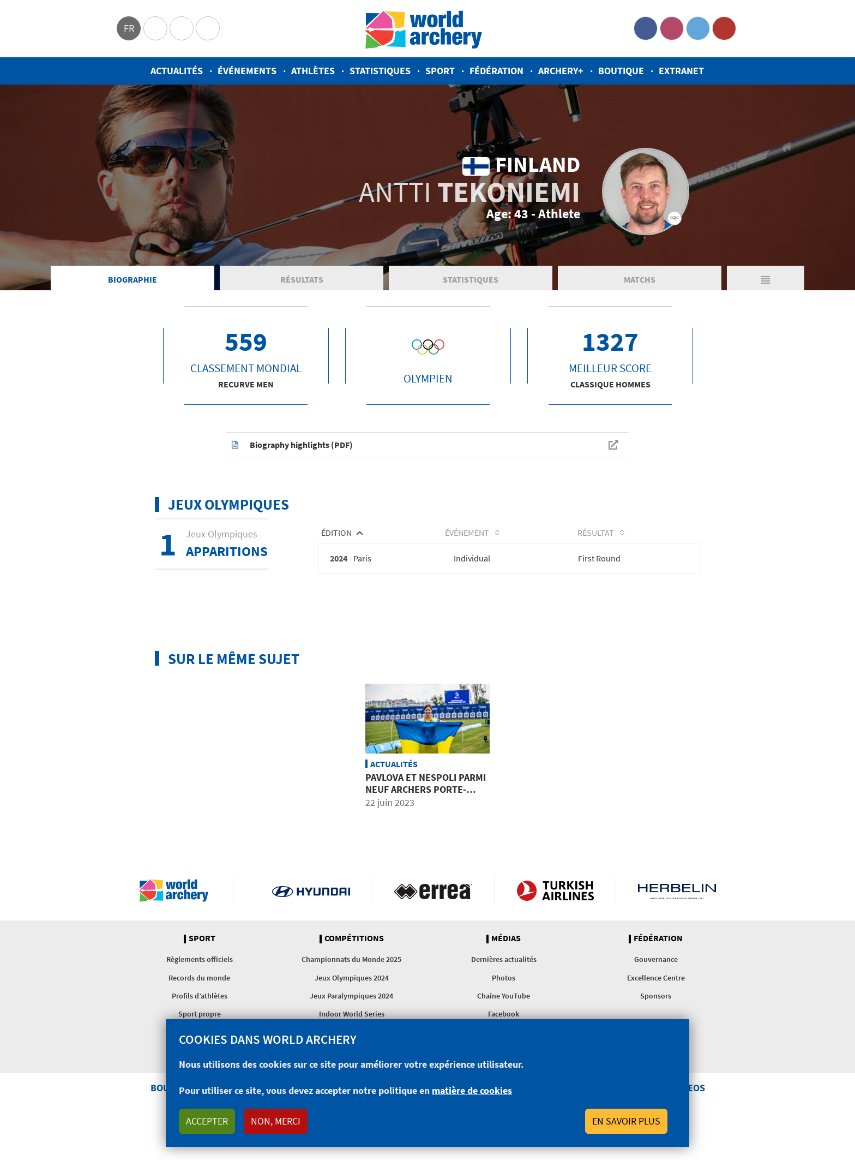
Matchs (639, 280)
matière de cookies (472, 1090)
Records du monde (199, 979)
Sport (440, 70)
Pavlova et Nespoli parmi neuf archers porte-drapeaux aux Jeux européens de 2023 (425, 797)
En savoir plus (626, 1121)
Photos (503, 979)
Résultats (301, 280)
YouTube (724, 28)
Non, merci (275, 1121)
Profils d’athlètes (199, 997)
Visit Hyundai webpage (311, 892)
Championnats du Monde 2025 (351, 961)
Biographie (132, 280)
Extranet (681, 70)
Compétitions (354, 941)
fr (129, 28)
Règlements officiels (199, 961)
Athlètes (313, 70)
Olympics (155, 28)
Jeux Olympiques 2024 (352, 979)
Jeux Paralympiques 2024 (351, 997)
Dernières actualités (504, 961)
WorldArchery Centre (208, 28)
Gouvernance (656, 961)
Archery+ (560, 70)
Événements (247, 70)
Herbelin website (677, 892)
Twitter (698, 28)
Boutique (621, 70)
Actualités (176, 70)
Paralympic (182, 28)
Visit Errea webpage (433, 892)
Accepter (207, 1121)
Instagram (672, 28)
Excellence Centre (656, 979)
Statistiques (380, 70)
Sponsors (655, 997)
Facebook (646, 28)
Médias (506, 941)
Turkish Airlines (555, 892)
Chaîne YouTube (503, 997)
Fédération (496, 70)
